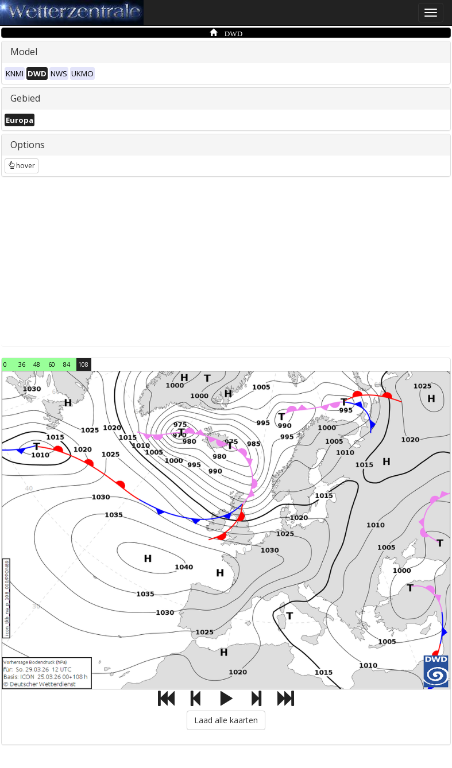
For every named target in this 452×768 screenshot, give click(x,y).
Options (27, 144)
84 (66, 364)
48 (36, 364)
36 (21, 364)
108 (83, 364)
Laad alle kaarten (226, 720)
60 (51, 364)
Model (23, 51)
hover (21, 165)
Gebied (25, 98)
